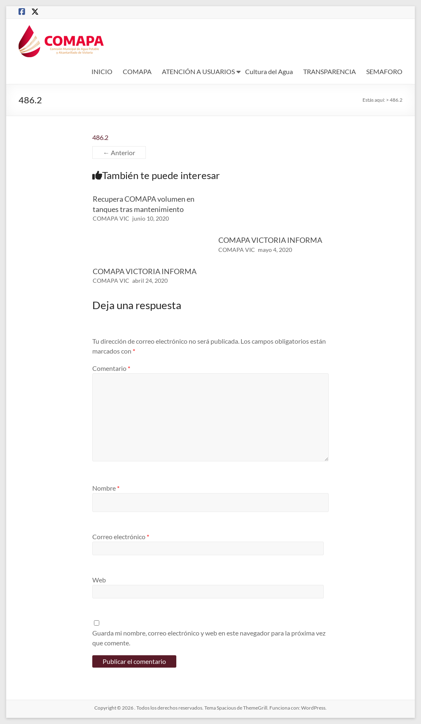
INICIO (101, 71)
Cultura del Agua (269, 71)
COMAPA (137, 71)
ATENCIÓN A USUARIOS (198, 71)
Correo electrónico (120, 536)
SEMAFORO (384, 71)
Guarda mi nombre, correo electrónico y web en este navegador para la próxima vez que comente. (208, 638)
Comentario (111, 368)
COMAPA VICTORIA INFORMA (270, 239)
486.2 (100, 137)
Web (99, 580)
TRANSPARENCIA (329, 71)
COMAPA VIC (111, 218)
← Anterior (119, 152)
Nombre (105, 488)
